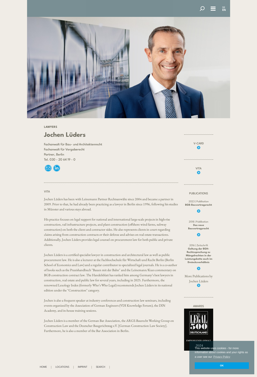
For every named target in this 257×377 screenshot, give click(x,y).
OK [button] (222, 365)
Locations (62, 367)
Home (43, 367)
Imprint (82, 367)
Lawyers (50, 127)
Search (100, 367)
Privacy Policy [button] (221, 356)
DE (223, 7)
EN (224, 10)
